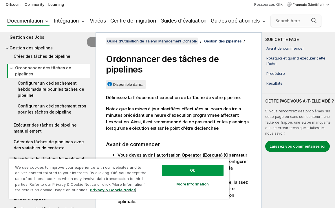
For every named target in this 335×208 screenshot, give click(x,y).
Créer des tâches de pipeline (42, 56)
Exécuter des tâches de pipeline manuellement (45, 127)
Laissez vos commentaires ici (297, 146)
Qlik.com (13, 4)
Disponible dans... (128, 84)
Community (35, 4)
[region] (106, 176)
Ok (170, 166)
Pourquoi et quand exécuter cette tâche (295, 61)
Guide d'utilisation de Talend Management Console (152, 41)
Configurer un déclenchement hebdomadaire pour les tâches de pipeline (51, 89)
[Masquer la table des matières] (91, 42)
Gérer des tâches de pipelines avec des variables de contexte (49, 144)
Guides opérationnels (235, 21)
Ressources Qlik (268, 4)
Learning (56, 4)
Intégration (66, 21)
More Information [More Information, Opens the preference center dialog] (171, 179)
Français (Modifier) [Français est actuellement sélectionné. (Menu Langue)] (309, 5)
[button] (314, 20)
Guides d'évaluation (183, 21)
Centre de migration (133, 21)
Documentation (25, 21)
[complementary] (298, 120)
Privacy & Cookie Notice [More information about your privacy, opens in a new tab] (56, 191)
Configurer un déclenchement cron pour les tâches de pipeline (52, 108)
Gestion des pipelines (31, 47)
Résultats (274, 83)
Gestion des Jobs (27, 37)
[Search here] (296, 21)
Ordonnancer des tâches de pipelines (43, 70)
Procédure (275, 73)
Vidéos (98, 21)
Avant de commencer (285, 48)
